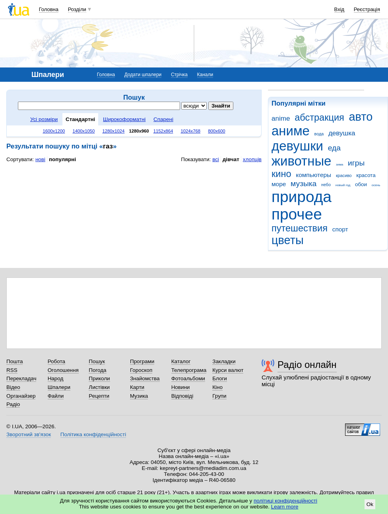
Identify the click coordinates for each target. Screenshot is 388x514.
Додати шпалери (142, 74)
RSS (11, 370)
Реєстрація (367, 9)
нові (40, 159)
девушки (297, 146)
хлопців (252, 159)
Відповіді (182, 396)
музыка (303, 183)
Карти (137, 387)
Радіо (13, 404)
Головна (48, 9)
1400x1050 (83, 131)
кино (281, 174)
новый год (343, 185)
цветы (288, 240)
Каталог (181, 361)
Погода (97, 370)
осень (376, 185)
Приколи (99, 378)
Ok (370, 504)
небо (326, 184)
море (279, 184)
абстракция (319, 117)
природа (302, 196)
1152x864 (163, 131)
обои (361, 184)
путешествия (300, 228)
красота (365, 175)
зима (339, 164)
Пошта (14, 361)
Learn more (285, 507)
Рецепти (99, 396)
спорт (340, 229)
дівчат (231, 159)
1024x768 (191, 131)
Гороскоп (141, 370)
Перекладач (21, 378)
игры (356, 163)
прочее (297, 214)
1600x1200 (54, 131)
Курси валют (227, 370)
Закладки (223, 361)
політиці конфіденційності (285, 501)
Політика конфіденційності (93, 434)
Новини (180, 387)
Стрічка (179, 74)
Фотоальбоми (188, 378)
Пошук (97, 361)
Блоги (219, 378)
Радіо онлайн (307, 364)
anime (281, 118)
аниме (291, 130)
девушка (341, 133)
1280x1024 (113, 131)
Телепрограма (189, 370)
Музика (139, 396)
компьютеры (313, 174)
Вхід (339, 9)
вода (319, 133)
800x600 (216, 131)
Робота (56, 361)
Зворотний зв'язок (28, 434)
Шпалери (59, 387)
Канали (205, 74)
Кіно (217, 387)
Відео (13, 387)
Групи (219, 396)
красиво (344, 175)
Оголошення (63, 370)
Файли (56, 396)
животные (301, 161)
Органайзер (20, 396)
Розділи (77, 9)
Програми (142, 361)
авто (361, 116)
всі (215, 159)
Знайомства (145, 378)
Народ (56, 378)
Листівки (99, 387)
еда (334, 148)
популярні (62, 159)
